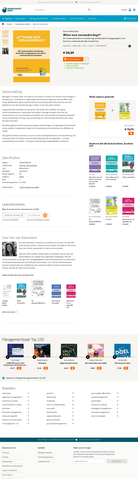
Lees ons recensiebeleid (10, 220)
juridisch (60, 393)
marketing (60, 401)
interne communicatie (28, 165)
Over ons (5, 453)
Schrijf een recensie (12, 215)
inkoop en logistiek (15, 416)
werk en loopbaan (104, 416)
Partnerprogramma (45, 457)
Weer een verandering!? (40, 24)
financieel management (15, 412)
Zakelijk (41, 448)
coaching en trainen (15, 401)
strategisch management (104, 408)
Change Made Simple (5, 303)
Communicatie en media (22, 24)
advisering (15, 393)
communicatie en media (15, 405)
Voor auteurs (7, 475)
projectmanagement (104, 397)
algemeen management (15, 397)
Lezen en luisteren (9, 470)
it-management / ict (15, 424)
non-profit (60, 408)
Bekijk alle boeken (8, 312)
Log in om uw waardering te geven (38, 220)
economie (15, 408)
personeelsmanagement (60, 424)
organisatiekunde (60, 416)
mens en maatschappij (60, 405)
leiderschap (60, 397)
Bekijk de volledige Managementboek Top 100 (25, 378)
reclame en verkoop (104, 405)
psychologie (104, 401)
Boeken (9, 24)
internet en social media (15, 420)
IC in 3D (108, 219)
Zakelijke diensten (45, 453)
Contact (5, 457)
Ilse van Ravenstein (71, 31)
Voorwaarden (7, 462)
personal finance (60, 420)
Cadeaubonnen (44, 462)
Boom (21, 177)
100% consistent (128, 177)
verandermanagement (104, 412)
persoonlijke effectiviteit (104, 393)
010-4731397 (131, 18)
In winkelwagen (73, 59)
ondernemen (60, 412)
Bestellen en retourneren (12, 466)
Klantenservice (9, 448)
